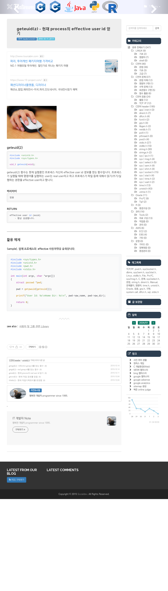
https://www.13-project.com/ (26, 80)
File (144, 374)
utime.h (144, 290)
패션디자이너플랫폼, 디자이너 (28, 85)
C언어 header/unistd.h (27, 39)
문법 (143, 165)
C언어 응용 (142, 195)
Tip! (142, 300)
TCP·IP (145, 202)
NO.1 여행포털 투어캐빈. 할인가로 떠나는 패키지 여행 (39, 65)
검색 (157, 126)
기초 (143, 152)
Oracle (141, 293)
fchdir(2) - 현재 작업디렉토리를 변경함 (25, 472)
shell (143, 159)
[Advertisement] (64, 126)
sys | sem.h (147, 264)
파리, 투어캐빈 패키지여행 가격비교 (31, 61)
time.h (144, 284)
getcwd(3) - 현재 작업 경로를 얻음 (23, 469)
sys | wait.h (146, 280)
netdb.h (145, 228)
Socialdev (82, 586)
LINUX (140, 149)
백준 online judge (142, 488)
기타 (143, 336)
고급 (143, 172)
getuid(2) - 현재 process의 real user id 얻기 (26, 465)
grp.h (143, 221)
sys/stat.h (151, 371)
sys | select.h (147, 261)
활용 (143, 198)
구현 (148, 387)
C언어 (140, 162)
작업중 (143, 320)
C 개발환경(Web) (142, 465)
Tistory (152, 7)
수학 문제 (145, 185)
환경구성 (144, 307)
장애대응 (144, 346)
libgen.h (145, 224)
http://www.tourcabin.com (24, 56)
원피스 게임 (139, 462)
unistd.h (26, 452)
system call (132, 390)
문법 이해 (145, 179)
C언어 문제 (142, 175)
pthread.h (146, 234)
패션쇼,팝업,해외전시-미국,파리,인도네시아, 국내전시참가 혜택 (43, 89)
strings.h (145, 251)
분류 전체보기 (141, 146)
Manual (154, 380)
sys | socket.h (148, 270)
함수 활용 (145, 192)
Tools (143, 313)
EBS (143, 333)
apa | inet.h (146, 208)
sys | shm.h (147, 267)
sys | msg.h (147, 257)
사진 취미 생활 (140, 458)
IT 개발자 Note (21, 510)
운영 (139, 339)
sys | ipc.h (146, 254)
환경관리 (144, 349)
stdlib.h (145, 244)
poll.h (143, 231)
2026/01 (143, 421)
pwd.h (144, 238)
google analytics (142, 481)
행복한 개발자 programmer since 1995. (31, 514)
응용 (136, 387)
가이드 (143, 343)
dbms (129, 371)
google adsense (142, 478)
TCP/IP (130, 367)
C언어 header (15, 452)
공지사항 (46, 6)
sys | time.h (147, 277)
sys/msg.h (131, 377)
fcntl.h (144, 218)
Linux (129, 374)
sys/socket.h (149, 367)
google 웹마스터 (141, 475)
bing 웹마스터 (140, 471)
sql (148, 390)
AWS (139, 326)
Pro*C (144, 297)
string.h (145, 247)
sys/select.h (153, 377)
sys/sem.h (138, 371)
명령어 (143, 156)
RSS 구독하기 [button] (16, 571)
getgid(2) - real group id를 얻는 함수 (24, 461)
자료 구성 (145, 316)
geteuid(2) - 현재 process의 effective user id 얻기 (63, 30)
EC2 (143, 330)
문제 (143, 377)
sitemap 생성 (140, 485)
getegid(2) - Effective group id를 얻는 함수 (26, 458)
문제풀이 (130, 384)
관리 (139, 310)
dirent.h (145, 211)
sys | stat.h (146, 274)
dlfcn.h (144, 215)
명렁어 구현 (146, 182)
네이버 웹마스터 (141, 468)
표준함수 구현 (147, 188)
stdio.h (145, 241)
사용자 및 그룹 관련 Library (34, 372)
